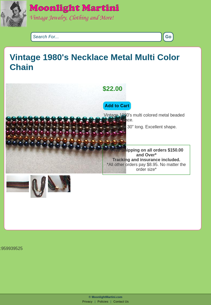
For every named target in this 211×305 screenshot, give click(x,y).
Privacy (87, 301)
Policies (102, 301)
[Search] (96, 37)
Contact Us (121, 301)
